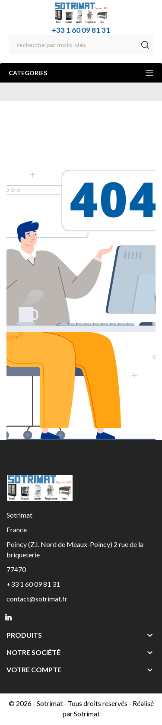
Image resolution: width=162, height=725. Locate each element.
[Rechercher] (81, 44)
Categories (81, 72)
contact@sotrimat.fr (36, 599)
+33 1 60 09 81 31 (81, 30)
